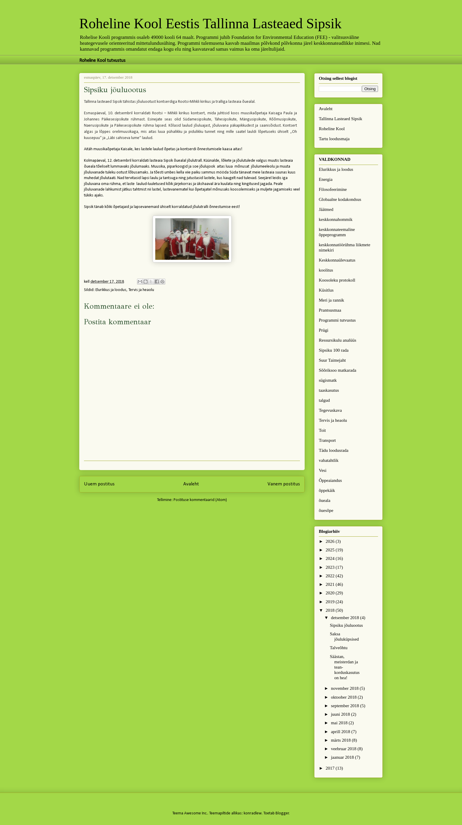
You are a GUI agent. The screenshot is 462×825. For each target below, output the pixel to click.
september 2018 (345, 705)
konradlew (253, 813)
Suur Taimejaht (332, 360)
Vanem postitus (284, 484)
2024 (331, 558)
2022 (331, 575)
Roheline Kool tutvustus (102, 60)
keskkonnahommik (335, 219)
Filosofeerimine (333, 189)
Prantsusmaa (330, 310)
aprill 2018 (341, 731)
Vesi (322, 470)
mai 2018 (340, 722)
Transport (327, 440)
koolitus (326, 270)
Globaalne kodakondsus (340, 199)
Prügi (324, 330)
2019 (331, 601)
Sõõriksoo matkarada (337, 370)
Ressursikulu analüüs (337, 340)
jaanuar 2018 (343, 757)
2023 (331, 567)
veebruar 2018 (344, 748)
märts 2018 (341, 740)
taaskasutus (329, 390)
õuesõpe (326, 510)
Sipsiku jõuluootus (346, 625)
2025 (331, 550)
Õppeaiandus (330, 480)
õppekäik (327, 490)
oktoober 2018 (344, 697)
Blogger (282, 813)
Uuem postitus (99, 484)
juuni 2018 (341, 714)
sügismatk (328, 380)
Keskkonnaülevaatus (337, 260)
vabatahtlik (329, 460)
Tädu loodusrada (333, 450)
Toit (322, 430)
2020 (331, 593)
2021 (331, 584)
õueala (324, 500)
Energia (325, 179)
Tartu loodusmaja (334, 138)
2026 (331, 541)
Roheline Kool (332, 128)
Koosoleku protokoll (337, 280)
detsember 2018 (345, 617)
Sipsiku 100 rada (334, 350)
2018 (331, 610)
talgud (324, 400)
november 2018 (345, 688)
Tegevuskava (330, 410)
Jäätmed (326, 209)
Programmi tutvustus (337, 320)
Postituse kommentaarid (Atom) (200, 500)
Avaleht (191, 484)
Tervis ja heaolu (141, 290)
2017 (331, 768)
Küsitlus (326, 290)
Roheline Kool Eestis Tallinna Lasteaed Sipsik (210, 23)
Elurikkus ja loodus (110, 290)
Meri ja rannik (331, 300)
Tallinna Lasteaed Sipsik (340, 118)
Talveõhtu (339, 647)
